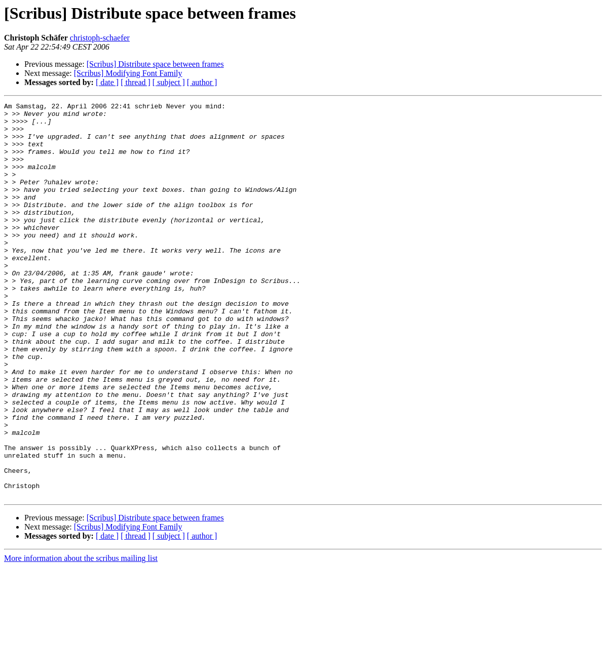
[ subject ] (169, 82)
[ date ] (107, 82)
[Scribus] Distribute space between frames (155, 64)
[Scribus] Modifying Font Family (128, 73)
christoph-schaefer (100, 37)
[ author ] (202, 82)
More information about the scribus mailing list (81, 637)
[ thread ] (135, 82)
